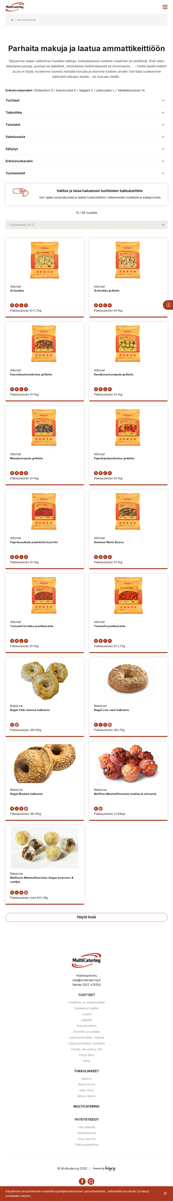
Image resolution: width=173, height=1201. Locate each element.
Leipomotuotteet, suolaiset (86, 1044)
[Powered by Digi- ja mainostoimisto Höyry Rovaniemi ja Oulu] (104, 1168)
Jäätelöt (86, 1020)
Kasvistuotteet (86, 1026)
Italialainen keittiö (86, 1009)
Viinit (86, 1061)
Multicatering (86, 1107)
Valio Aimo (86, 1091)
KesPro (86, 1079)
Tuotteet (86, 995)
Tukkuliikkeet (86, 1072)
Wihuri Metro (86, 1097)
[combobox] (86, 225)
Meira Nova (86, 1085)
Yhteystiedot (86, 1120)
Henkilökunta (86, 1133)
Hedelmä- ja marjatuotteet (87, 1003)
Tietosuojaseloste (86, 1145)
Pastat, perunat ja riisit (86, 1049)
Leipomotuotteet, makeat (86, 1038)
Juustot (86, 1014)
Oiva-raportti (86, 1139)
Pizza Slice (86, 1055)
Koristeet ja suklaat (87, 1032)
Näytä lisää (86, 917)
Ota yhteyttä (86, 1127)
